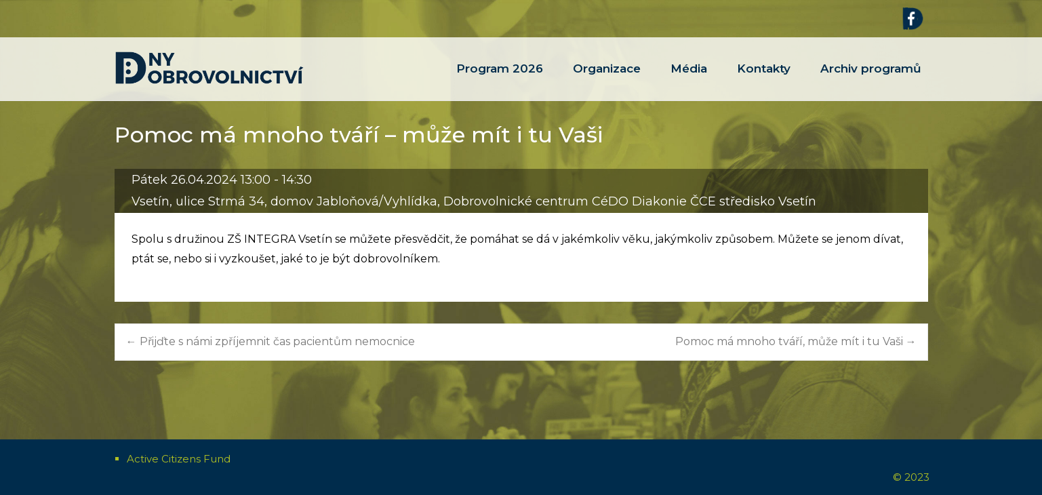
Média (688, 81)
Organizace (607, 81)
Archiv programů (870, 81)
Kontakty (763, 81)
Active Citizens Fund (179, 458)
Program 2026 (499, 81)
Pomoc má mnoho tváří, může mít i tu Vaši (796, 341)
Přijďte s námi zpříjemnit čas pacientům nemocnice (270, 341)
